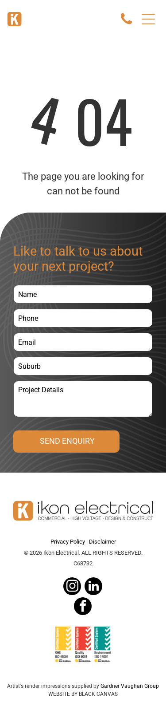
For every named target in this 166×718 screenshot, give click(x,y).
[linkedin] (93, 587)
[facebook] (83, 607)
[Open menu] (148, 19)
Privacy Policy (67, 541)
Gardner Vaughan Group (129, 686)
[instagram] (72, 587)
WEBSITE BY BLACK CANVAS (83, 694)
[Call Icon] (126, 23)
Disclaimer (102, 541)
